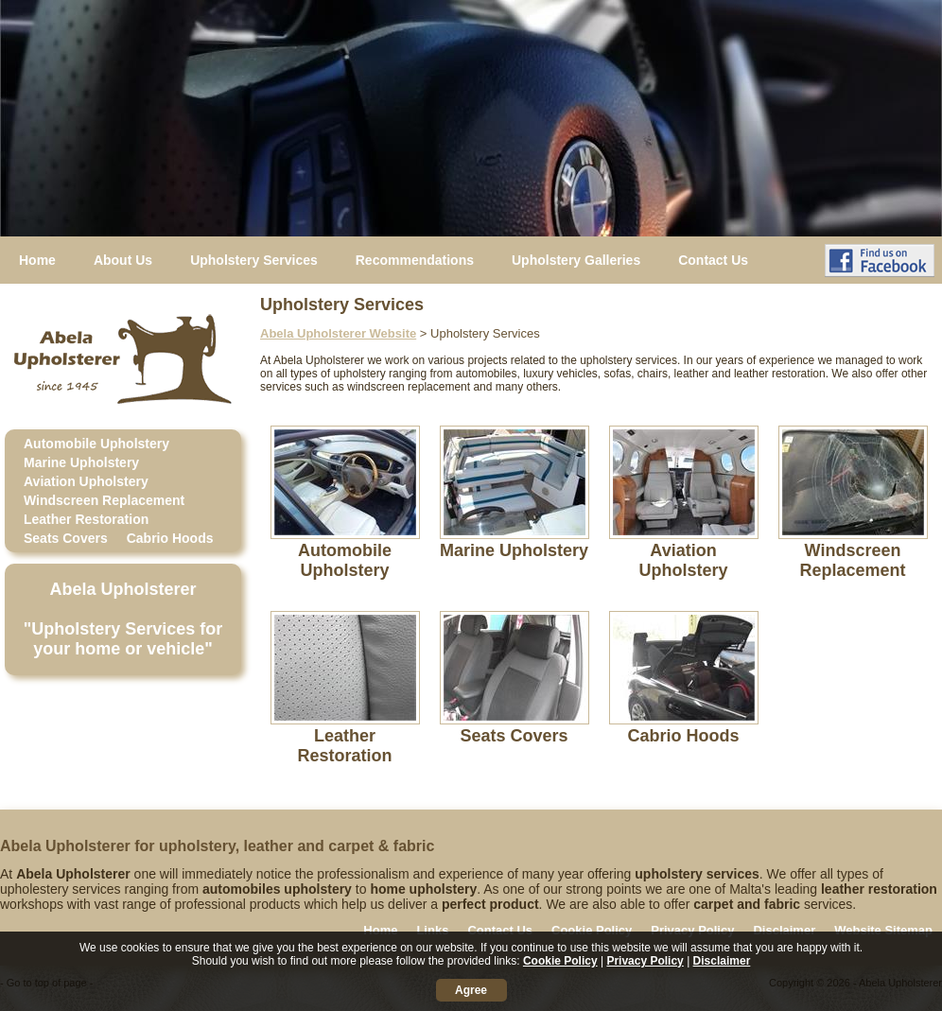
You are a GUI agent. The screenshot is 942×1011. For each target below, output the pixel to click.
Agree (471, 990)
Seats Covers (66, 538)
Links (432, 930)
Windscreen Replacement (104, 500)
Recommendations (415, 260)
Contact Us (713, 260)
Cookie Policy (591, 930)
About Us (123, 260)
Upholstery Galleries (576, 260)
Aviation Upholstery (86, 481)
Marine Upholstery (81, 462)
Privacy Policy (692, 930)
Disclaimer (784, 930)
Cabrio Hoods (170, 538)
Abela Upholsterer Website (338, 333)
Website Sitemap (883, 930)
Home (37, 260)
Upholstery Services (254, 260)
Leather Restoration (86, 519)
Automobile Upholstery (96, 443)
